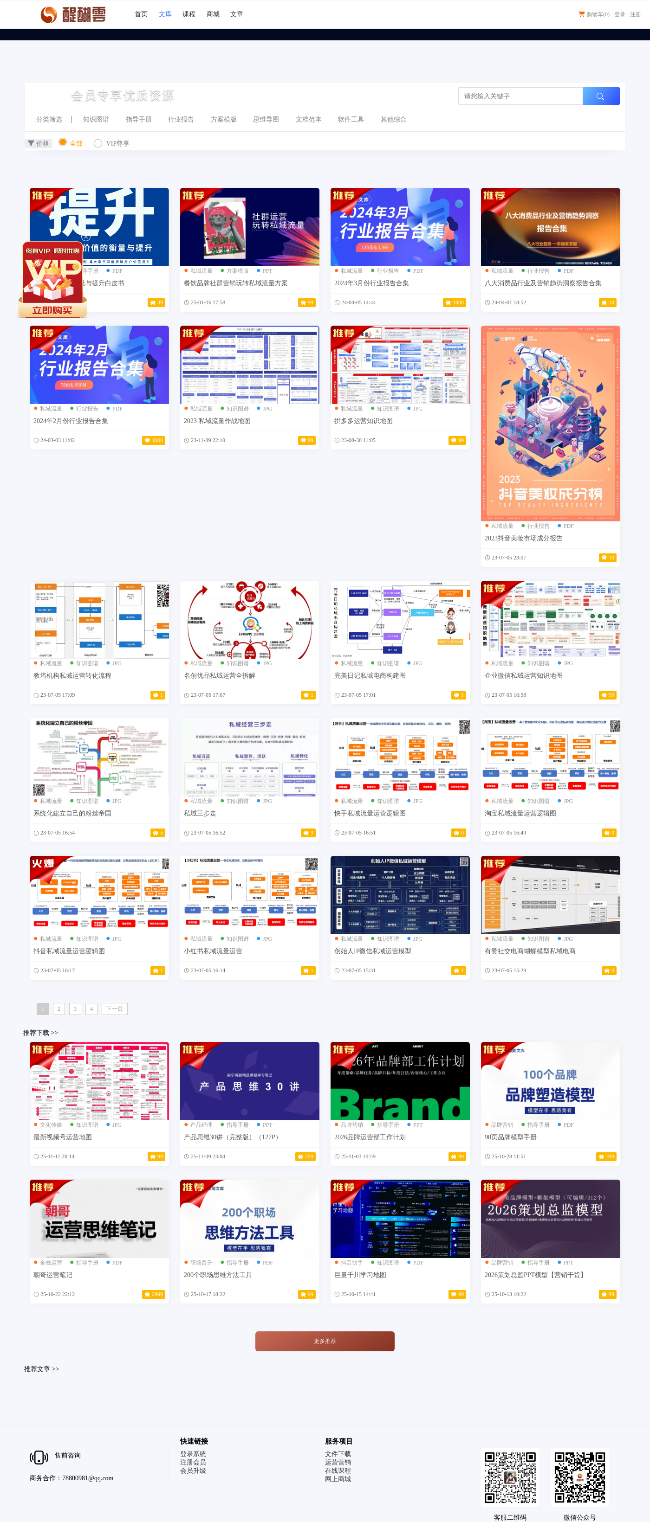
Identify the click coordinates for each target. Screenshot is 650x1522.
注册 (635, 14)
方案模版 (224, 119)
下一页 (114, 1009)
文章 (236, 14)
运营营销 (338, 1462)
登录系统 (193, 1454)
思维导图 (266, 119)
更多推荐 (325, 1341)
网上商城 (338, 1479)
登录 (619, 14)
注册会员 (193, 1462)
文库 (165, 14)
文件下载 (338, 1454)
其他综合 (394, 119)
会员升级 (193, 1470)
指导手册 (139, 119)
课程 (188, 14)
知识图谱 (96, 119)
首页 (141, 14)
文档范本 (309, 119)
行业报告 (181, 119)
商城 (213, 14)
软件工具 (351, 119)
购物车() (594, 14)
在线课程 (338, 1470)
